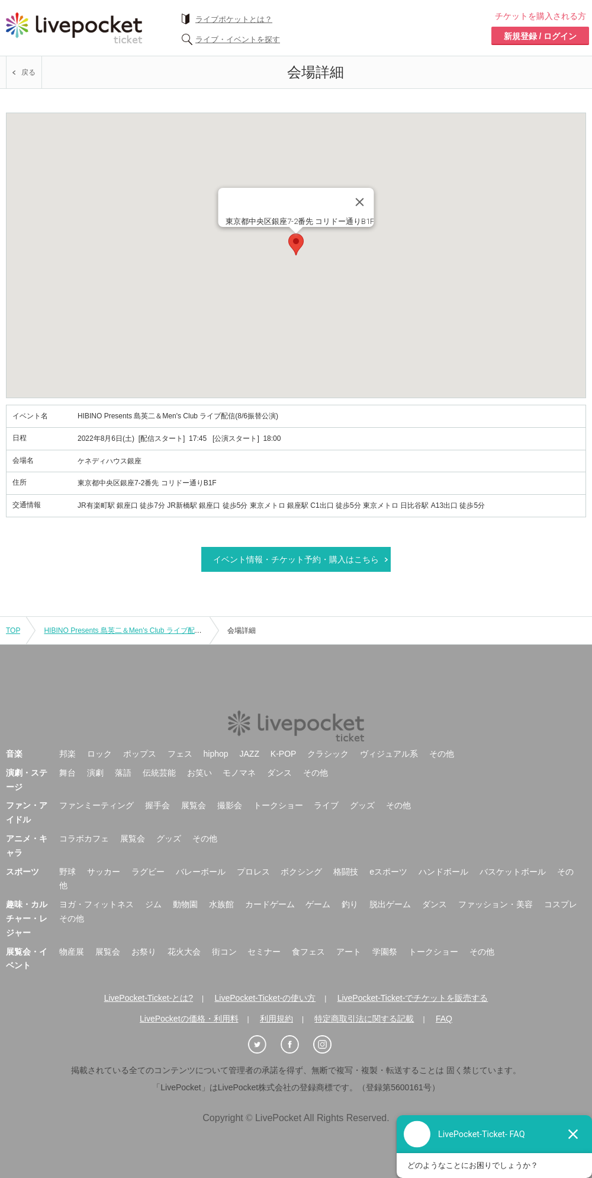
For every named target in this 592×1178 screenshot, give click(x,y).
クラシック (328, 753)
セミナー (264, 951)
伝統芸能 (159, 772)
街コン (224, 951)
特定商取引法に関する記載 (364, 1018)
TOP (13, 630)
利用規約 (276, 1018)
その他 (441, 753)
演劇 (95, 772)
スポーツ (22, 871)
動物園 (185, 904)
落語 (123, 772)
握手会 (157, 805)
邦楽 (67, 753)
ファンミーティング (96, 805)
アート (348, 951)
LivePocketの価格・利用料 (189, 1018)
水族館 (221, 904)
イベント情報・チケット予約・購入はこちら (296, 559)
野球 (67, 871)
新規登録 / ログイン (540, 36)
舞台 (67, 772)
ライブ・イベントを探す (237, 39)
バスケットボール (513, 871)
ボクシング (301, 871)
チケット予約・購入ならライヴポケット (74, 28)
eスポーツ (388, 871)
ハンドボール (443, 871)
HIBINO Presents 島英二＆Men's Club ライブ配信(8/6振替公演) (144, 630)
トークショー (278, 805)
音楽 (14, 753)
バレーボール (201, 871)
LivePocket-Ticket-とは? (148, 998)
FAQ (444, 1018)
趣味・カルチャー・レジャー (26, 918)
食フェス (308, 951)
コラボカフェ (84, 838)
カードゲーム (270, 904)
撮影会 (229, 805)
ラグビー (148, 871)
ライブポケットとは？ (233, 19)
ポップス (139, 753)
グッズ (362, 805)
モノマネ (239, 772)
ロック (99, 753)
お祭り (143, 951)
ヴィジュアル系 (389, 753)
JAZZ (249, 753)
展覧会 (193, 805)
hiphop (216, 753)
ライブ (326, 805)
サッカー (103, 871)
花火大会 (184, 951)
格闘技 (345, 871)
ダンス (279, 772)
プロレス (253, 871)
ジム (153, 904)
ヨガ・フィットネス (96, 904)
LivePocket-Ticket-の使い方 (265, 998)
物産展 (71, 951)
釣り (350, 904)
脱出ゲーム (390, 904)
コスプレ (560, 904)
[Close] (360, 202)
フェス (180, 753)
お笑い (199, 772)
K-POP (284, 753)
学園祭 (384, 951)
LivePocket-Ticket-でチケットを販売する (412, 998)
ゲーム (317, 904)
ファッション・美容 (495, 904)
